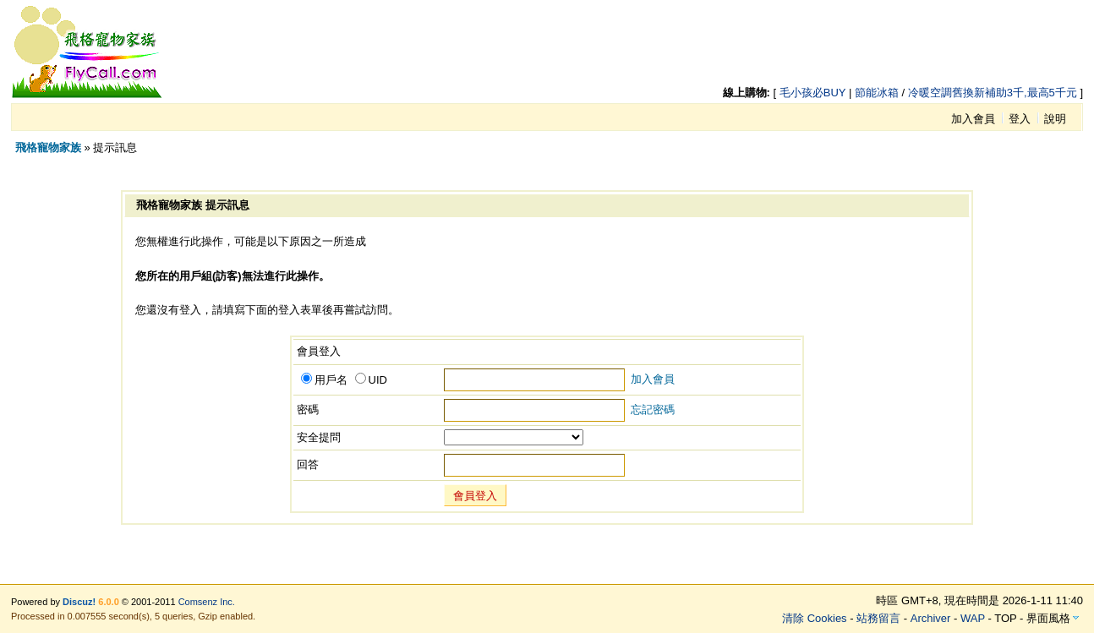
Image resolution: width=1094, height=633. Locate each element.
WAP (972, 618)
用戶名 (324, 380)
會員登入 (475, 495)
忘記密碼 (653, 409)
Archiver (931, 618)
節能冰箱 (877, 92)
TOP (1005, 618)
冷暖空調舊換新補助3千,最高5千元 (992, 92)
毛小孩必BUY (812, 92)
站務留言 (878, 618)
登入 (1020, 118)
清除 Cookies (814, 618)
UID (371, 380)
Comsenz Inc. (206, 602)
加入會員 (973, 118)
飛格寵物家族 (48, 147)
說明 (1055, 118)
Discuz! (79, 602)
